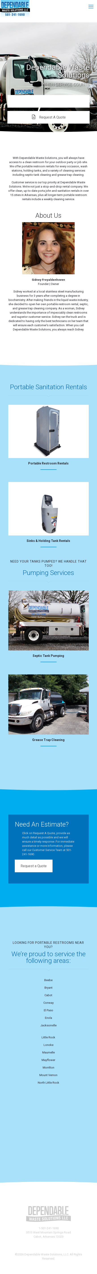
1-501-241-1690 (49, 1228)
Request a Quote (34, 864)
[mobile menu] (91, 6)
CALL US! (48, 101)
